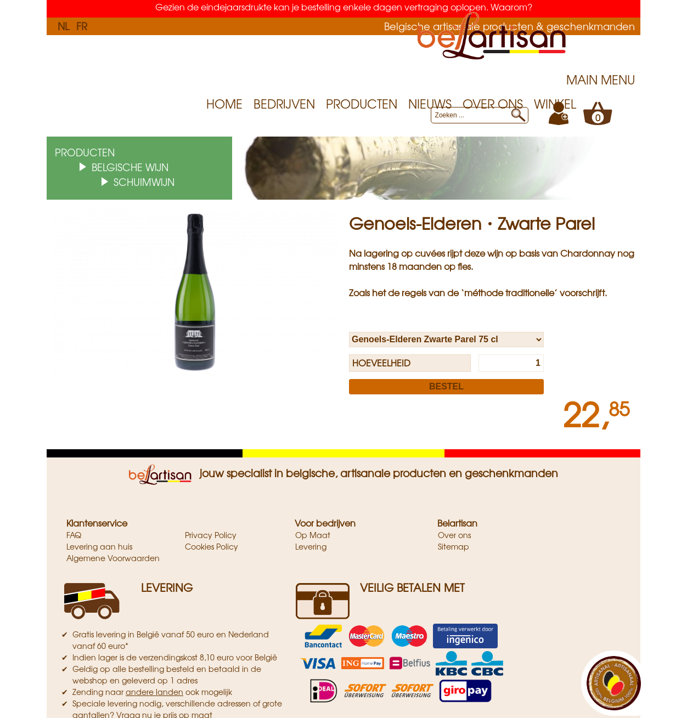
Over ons (493, 103)
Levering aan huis (99, 546)
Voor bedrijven (325, 522)
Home (224, 103)
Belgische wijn (130, 167)
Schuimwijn (144, 181)
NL (63, 26)
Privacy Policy (210, 534)
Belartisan (457, 522)
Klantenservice (96, 522)
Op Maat (312, 534)
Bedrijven (284, 103)
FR (81, 26)
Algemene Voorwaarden (113, 557)
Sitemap (453, 546)
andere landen (154, 691)
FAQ (73, 534)
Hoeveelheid (381, 362)
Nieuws (430, 103)
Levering (310, 546)
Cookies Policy (211, 546)
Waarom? (511, 6)
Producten (361, 103)
